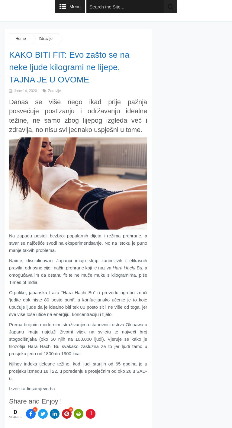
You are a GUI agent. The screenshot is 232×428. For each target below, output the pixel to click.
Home (20, 38)
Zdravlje (46, 38)
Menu (75, 6)
